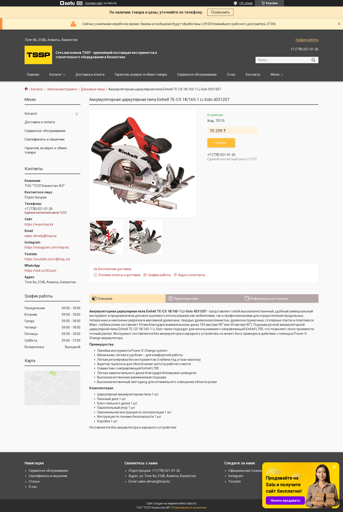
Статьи (34, 481)
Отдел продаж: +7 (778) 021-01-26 (154, 470)
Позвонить (220, 12)
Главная (33, 74)
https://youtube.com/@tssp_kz (47, 259)
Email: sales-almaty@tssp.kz (149, 481)
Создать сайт (93, 3)
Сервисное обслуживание (197, 74)
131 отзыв (246, 3)
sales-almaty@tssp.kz (41, 236)
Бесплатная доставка (114, 269)
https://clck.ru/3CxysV (40, 270)
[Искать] (313, 60)
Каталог (55, 74)
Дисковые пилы (93, 89)
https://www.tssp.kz (39, 224)
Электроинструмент (62, 89)
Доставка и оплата (90, 74)
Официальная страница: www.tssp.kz (256, 470)
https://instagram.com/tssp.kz (47, 247)
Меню (275, 74)
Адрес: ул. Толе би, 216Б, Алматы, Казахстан (162, 476)
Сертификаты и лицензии (45, 139)
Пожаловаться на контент (190, 507)
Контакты (253, 74)
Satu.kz (192, 503)
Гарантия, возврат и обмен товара (141, 74)
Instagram (235, 476)
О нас (231, 74)
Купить (221, 143)
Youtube (234, 481)
